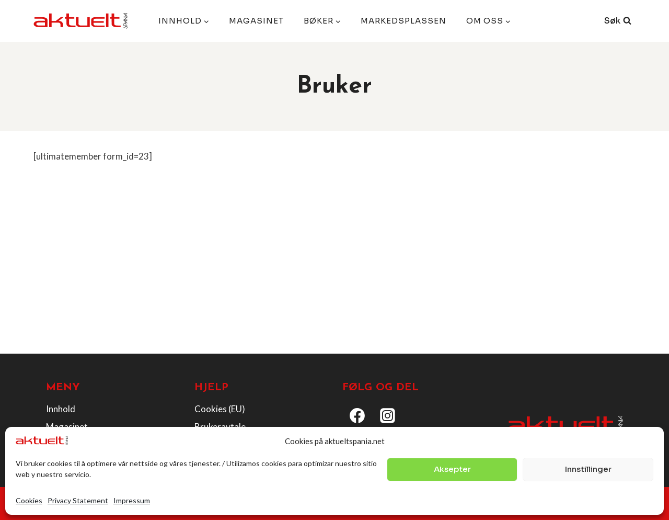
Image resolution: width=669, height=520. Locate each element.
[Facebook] (357, 416)
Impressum (131, 500)
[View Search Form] (618, 21)
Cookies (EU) (219, 408)
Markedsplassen (403, 21)
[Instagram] (388, 416)
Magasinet (256, 21)
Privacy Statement (78, 500)
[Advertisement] (334, 268)
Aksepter (452, 469)
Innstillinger (588, 469)
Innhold (60, 408)
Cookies (29, 500)
